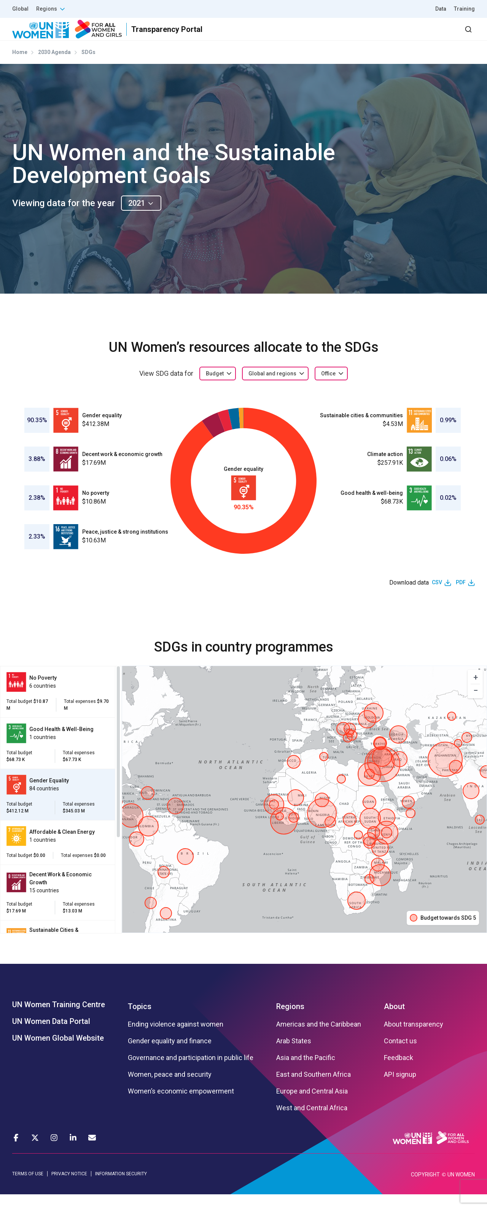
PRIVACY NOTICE (69, 1187)
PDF (461, 596)
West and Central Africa (311, 1121)
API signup (400, 1087)
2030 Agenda (372, 36)
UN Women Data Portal (51, 1034)
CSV (437, 596)
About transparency (413, 1037)
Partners (322, 36)
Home (19, 66)
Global (20, 9)
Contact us (400, 1054)
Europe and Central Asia (312, 1104)
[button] (475, 690)
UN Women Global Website (58, 1051)
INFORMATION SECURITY (121, 1187)
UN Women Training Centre (58, 1017)
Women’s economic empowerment (181, 1104)
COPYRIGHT (425, 1188)
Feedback (398, 1071)
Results (282, 36)
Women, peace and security (170, 1087)
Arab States (293, 1054)
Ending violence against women (175, 1037)
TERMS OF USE (27, 1187)
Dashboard (431, 36)
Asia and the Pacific (305, 1071)
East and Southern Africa (313, 1087)
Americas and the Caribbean (318, 1037)
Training (464, 9)
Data (440, 9)
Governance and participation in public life (190, 1071)
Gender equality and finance (170, 1054)
